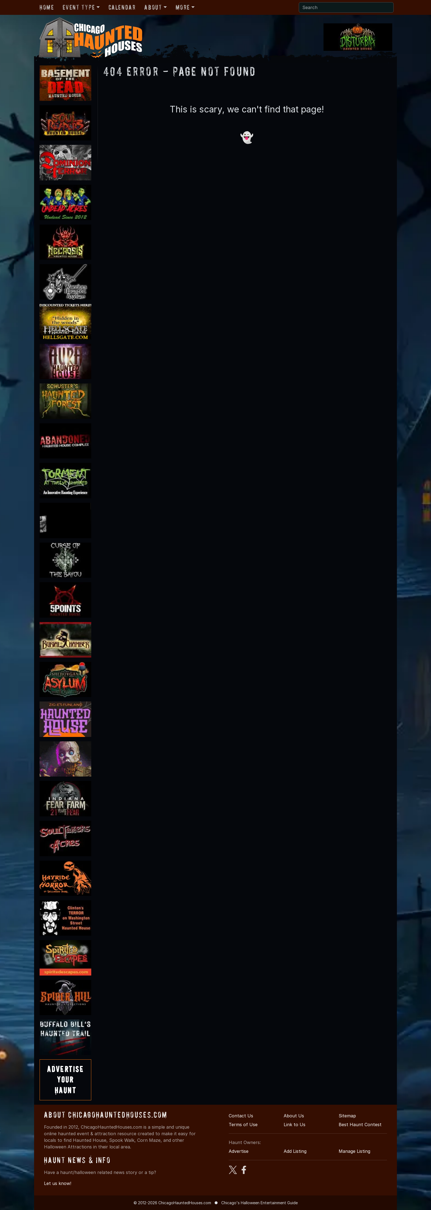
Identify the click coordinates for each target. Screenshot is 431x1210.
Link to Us (294, 1124)
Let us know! (57, 1183)
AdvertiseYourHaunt (65, 1080)
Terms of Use (243, 1124)
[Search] (346, 7)
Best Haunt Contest (360, 1124)
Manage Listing (354, 1151)
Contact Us (241, 1115)
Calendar (122, 7)
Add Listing (295, 1151)
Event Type (79, 7)
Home (47, 7)
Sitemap (347, 1115)
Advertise (238, 1151)
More (183, 7)
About (153, 7)
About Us (294, 1115)
